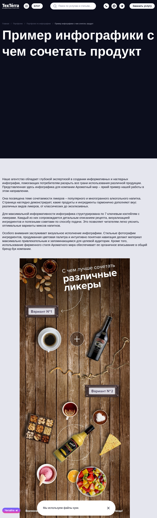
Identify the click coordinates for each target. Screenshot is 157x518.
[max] (114, 6)
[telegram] (122, 6)
